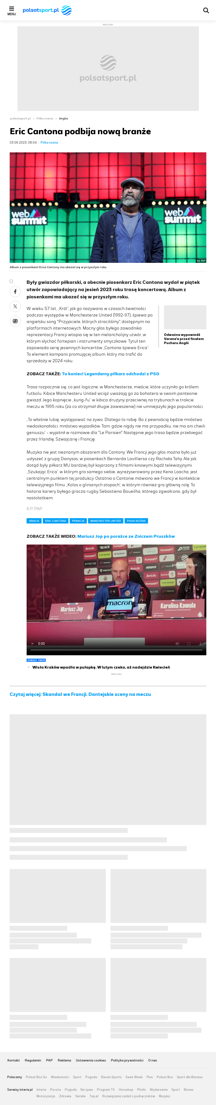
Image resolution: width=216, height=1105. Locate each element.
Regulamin (33, 1061)
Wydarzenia (159, 1090)
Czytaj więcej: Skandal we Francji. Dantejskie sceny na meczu (80, 694)
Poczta (55, 1090)
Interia (41, 1090)
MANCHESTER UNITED (105, 521)
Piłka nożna (45, 118)
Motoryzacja (46, 1096)
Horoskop (126, 1090)
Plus (150, 1077)
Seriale (80, 1096)
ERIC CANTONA (55, 521)
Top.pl (93, 1096)
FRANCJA (78, 521)
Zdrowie (65, 1096)
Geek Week (134, 1077)
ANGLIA (34, 521)
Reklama (64, 1061)
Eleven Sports (111, 1077)
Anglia (63, 118)
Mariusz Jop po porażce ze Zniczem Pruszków (126, 536)
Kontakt (13, 1061)
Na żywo (87, 1090)
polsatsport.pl (20, 118)
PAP (49, 1061)
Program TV (106, 1090)
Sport (77, 1077)
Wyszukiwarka (206, 10)
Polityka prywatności (127, 1061)
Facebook (15, 291)
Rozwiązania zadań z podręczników (128, 1096)
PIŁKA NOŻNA (136, 521)
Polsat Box (165, 1077)
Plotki (141, 1090)
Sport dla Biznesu (190, 1077)
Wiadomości (60, 1077)
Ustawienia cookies (91, 1061)
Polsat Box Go (36, 1077)
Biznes (189, 1090)
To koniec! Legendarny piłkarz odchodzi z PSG (110, 374)
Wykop (15, 321)
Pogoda (91, 1077)
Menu (11, 14)
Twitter (15, 306)
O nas (152, 1061)
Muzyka (164, 1096)
